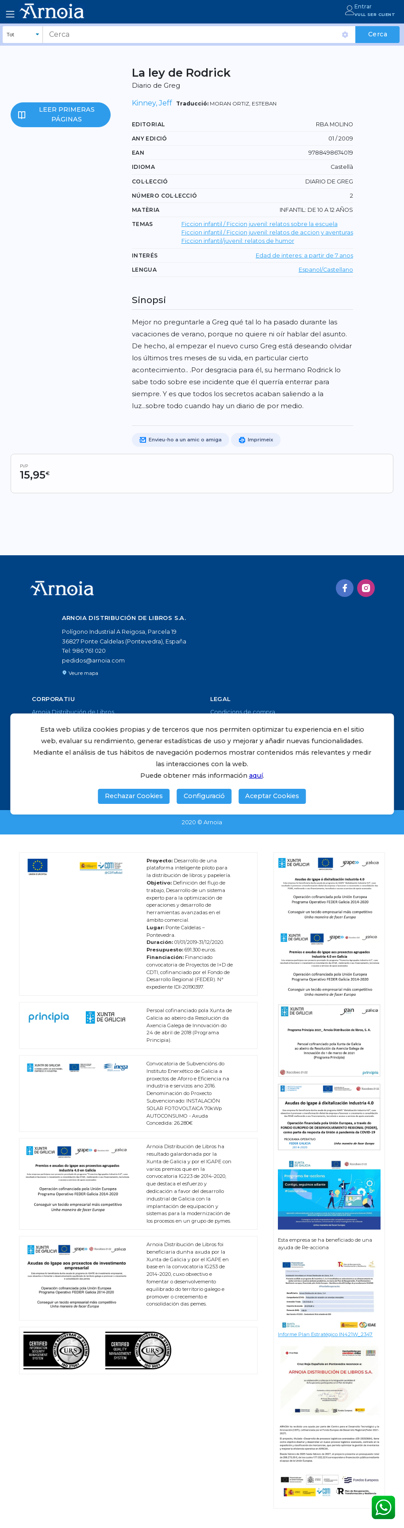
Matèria (146, 210)
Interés (145, 255)
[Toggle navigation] (10, 14)
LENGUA (144, 269)
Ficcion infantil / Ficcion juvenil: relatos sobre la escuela (259, 224)
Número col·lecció (164, 195)
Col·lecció (150, 181)
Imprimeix (256, 440)
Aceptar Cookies (272, 796)
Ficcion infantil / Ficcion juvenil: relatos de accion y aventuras (267, 232)
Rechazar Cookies (134, 796)
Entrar (363, 6)
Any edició (149, 138)
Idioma (143, 167)
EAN (138, 152)
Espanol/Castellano (326, 269)
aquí (256, 776)
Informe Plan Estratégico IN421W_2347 (325, 1334)
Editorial (148, 124)
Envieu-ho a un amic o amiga (180, 440)
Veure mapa (80, 673)
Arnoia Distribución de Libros (73, 712)
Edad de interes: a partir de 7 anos (304, 255)
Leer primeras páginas (67, 114)
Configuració (204, 796)
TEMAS (142, 224)
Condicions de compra (242, 712)
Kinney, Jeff (152, 103)
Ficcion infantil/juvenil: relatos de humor (237, 241)
